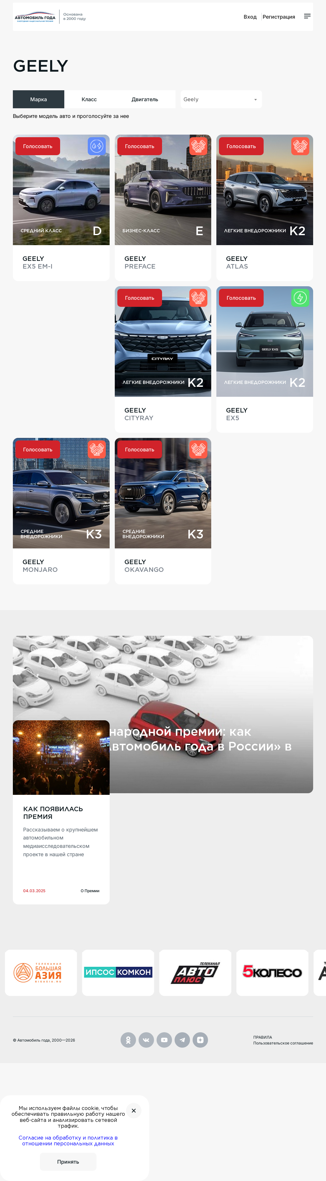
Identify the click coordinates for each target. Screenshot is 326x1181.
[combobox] (221, 111)
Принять (68, 1162)
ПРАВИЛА (262, 1154)
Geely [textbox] (191, 111)
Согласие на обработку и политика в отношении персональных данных (68, 1141)
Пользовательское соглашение (283, 1161)
